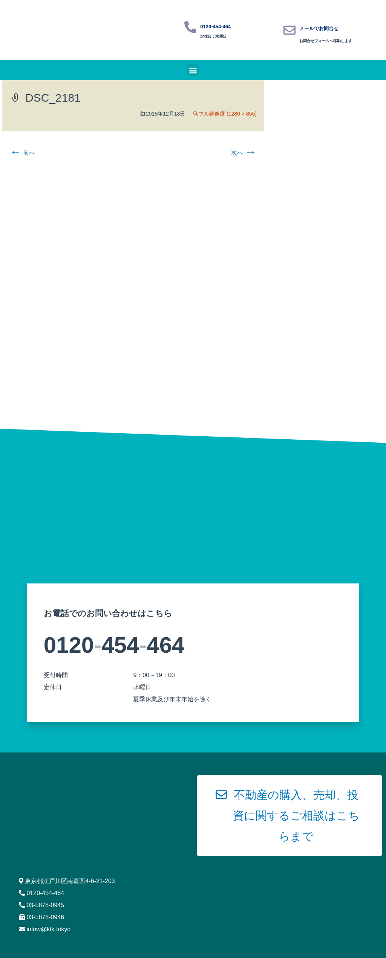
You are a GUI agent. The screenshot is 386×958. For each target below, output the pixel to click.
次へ (244, 152)
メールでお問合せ (319, 28)
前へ (22, 152)
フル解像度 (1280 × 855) (228, 114)
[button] (193, 70)
